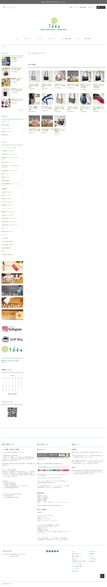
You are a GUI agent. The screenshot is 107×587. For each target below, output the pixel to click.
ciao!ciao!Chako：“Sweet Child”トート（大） (34, 130)
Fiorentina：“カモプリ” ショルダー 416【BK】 (47, 85)
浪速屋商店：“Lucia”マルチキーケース (16, 79)
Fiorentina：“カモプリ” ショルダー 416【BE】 (34, 85)
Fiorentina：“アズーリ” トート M (17, 58)
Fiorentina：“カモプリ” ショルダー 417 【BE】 (59, 108)
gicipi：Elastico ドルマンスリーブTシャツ (47, 107)
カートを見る (92, 558)
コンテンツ (52, 38)
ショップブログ (76, 568)
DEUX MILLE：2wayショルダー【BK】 (16, 68)
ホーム (17, 38)
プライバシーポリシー (77, 563)
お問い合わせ (88, 38)
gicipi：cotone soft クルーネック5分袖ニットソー (98, 108)
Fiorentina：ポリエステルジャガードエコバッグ (17, 100)
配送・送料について (77, 556)
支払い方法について (77, 553)
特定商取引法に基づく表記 (78, 561)
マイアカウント (93, 551)
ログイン (92, 7)
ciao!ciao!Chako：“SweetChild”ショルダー (47, 130)
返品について (75, 558)
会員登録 (84, 7)
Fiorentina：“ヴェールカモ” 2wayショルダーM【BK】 (98, 86)
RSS (73, 571)
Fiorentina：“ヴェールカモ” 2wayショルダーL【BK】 (85, 86)
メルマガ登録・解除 (66, 38)
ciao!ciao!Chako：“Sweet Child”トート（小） (73, 85)
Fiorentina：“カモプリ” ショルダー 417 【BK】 (72, 108)
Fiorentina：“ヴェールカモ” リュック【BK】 (85, 108)
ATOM (76, 571)
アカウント (75, 7)
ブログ (77, 38)
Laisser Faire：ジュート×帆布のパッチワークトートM (60, 131)
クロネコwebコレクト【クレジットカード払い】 (49, 477)
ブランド (40, 38)
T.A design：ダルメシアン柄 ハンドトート (59, 85)
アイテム (100, 7)
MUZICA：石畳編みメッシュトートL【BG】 (34, 108)
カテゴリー (28, 38)
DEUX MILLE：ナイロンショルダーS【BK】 (17, 89)
